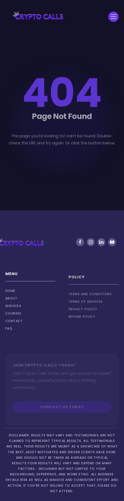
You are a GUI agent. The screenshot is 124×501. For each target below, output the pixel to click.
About (11, 301)
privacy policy (83, 313)
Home (10, 293)
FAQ (8, 331)
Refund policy (82, 320)
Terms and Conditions (90, 298)
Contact (14, 323)
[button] (113, 17)
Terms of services (86, 305)
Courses (13, 316)
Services (13, 308)
